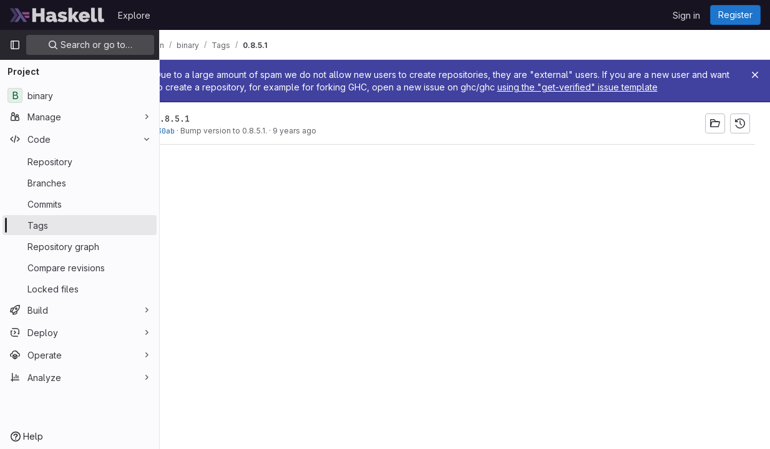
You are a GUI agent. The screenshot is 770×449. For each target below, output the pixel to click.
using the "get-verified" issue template (652, 87)
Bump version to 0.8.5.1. (258, 130)
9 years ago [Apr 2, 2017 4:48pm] (329, 130)
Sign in (686, 15)
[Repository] (79, 161)
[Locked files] (79, 289)
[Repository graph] (79, 246)
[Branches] (79, 183)
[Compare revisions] (79, 268)
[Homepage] (57, 15)
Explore (134, 15)
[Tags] (79, 225)
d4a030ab (192, 130)
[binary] (79, 95)
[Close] (755, 74)
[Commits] (79, 204)
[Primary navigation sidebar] (15, 45)
